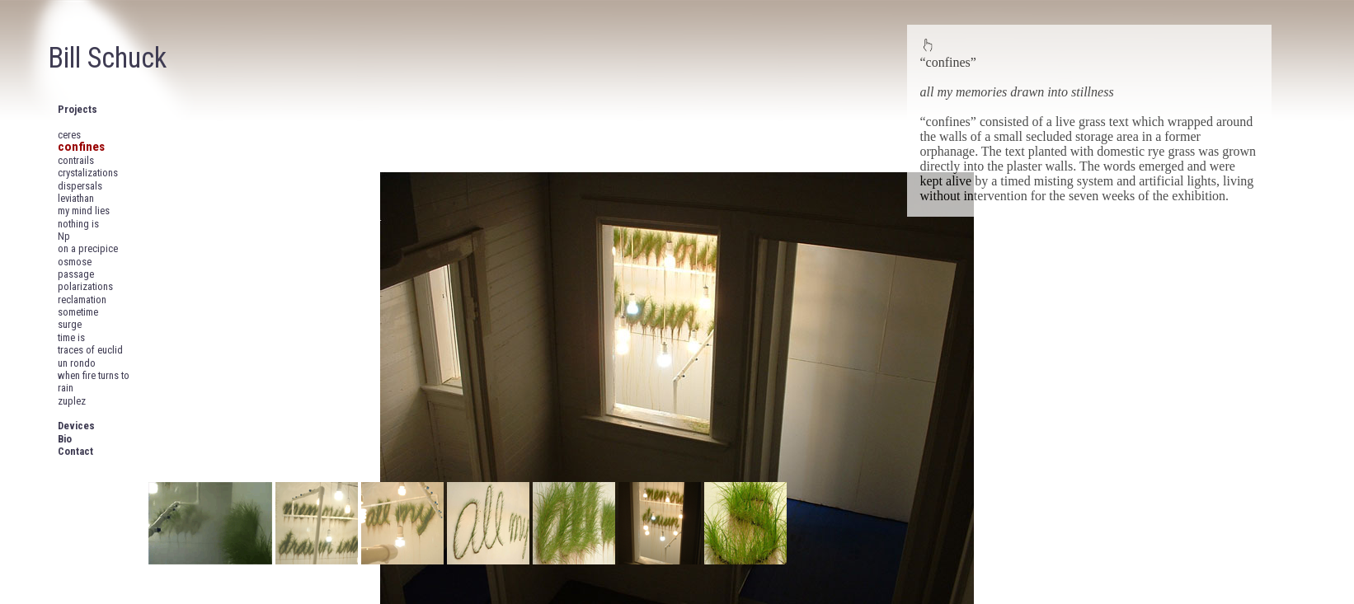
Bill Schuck (107, 57)
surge (70, 324)
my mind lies (84, 210)
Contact (75, 451)
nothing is (78, 224)
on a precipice (88, 248)
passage (76, 274)
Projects (77, 109)
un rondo (77, 363)
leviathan (76, 198)
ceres (69, 135)
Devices (76, 425)
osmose (75, 261)
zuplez (72, 401)
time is (71, 337)
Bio (65, 439)
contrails (76, 160)
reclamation (82, 299)
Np (64, 236)
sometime (78, 312)
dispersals (80, 186)
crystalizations (88, 172)
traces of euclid (90, 350)
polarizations (85, 286)
